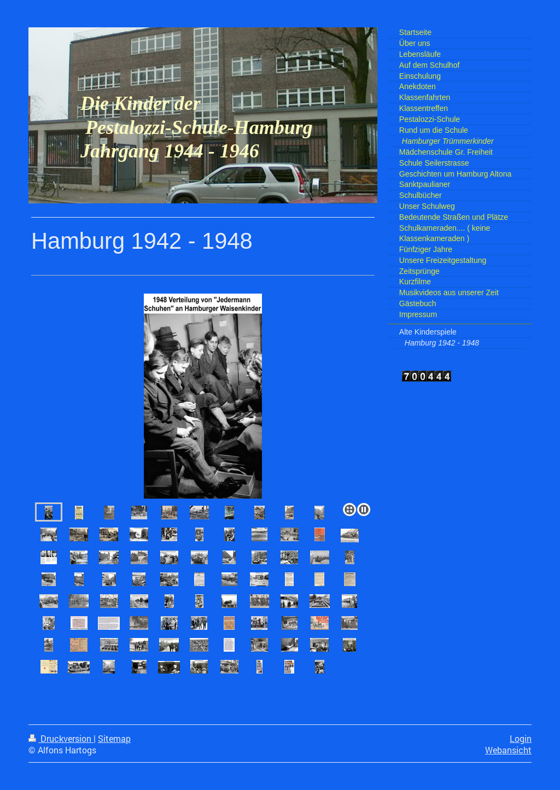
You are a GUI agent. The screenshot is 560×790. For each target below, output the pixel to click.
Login (521, 738)
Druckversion (61, 738)
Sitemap (114, 738)
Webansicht (508, 750)
